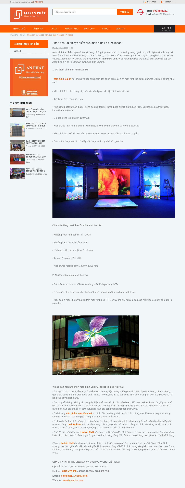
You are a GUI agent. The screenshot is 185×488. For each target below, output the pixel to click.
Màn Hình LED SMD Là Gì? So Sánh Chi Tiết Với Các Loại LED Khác (36, 126)
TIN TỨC (105, 29)
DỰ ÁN (55, 29)
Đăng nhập (151, 2)
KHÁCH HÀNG (71, 29)
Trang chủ (14, 35)
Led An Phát (67, 443)
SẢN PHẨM (39, 29)
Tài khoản (167, 2)
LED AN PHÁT (37, 2)
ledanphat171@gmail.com (163, 14)
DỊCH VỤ (89, 29)
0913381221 (160, 10)
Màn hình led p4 (63, 79)
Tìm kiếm (124, 12)
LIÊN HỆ (120, 29)
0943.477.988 (69, 471)
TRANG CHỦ (20, 29)
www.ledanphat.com (73, 480)
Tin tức (22, 35)
